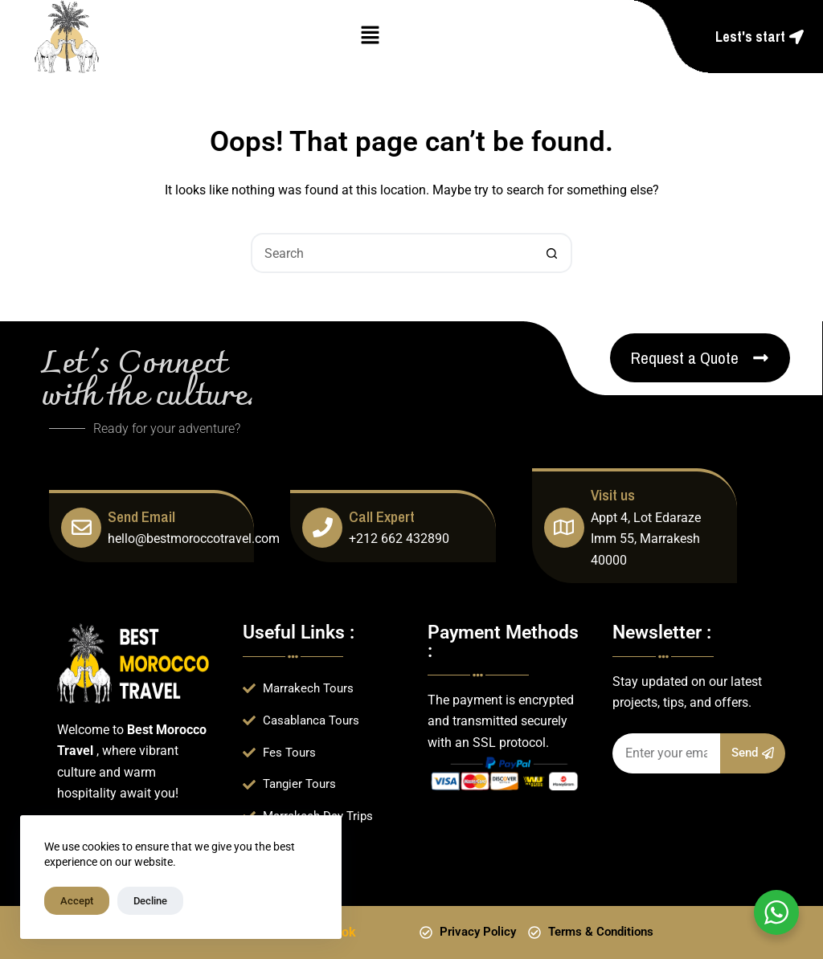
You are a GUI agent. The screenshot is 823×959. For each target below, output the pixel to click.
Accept (76, 901)
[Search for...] (391, 253)
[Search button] (552, 253)
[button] (370, 36)
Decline (150, 901)
